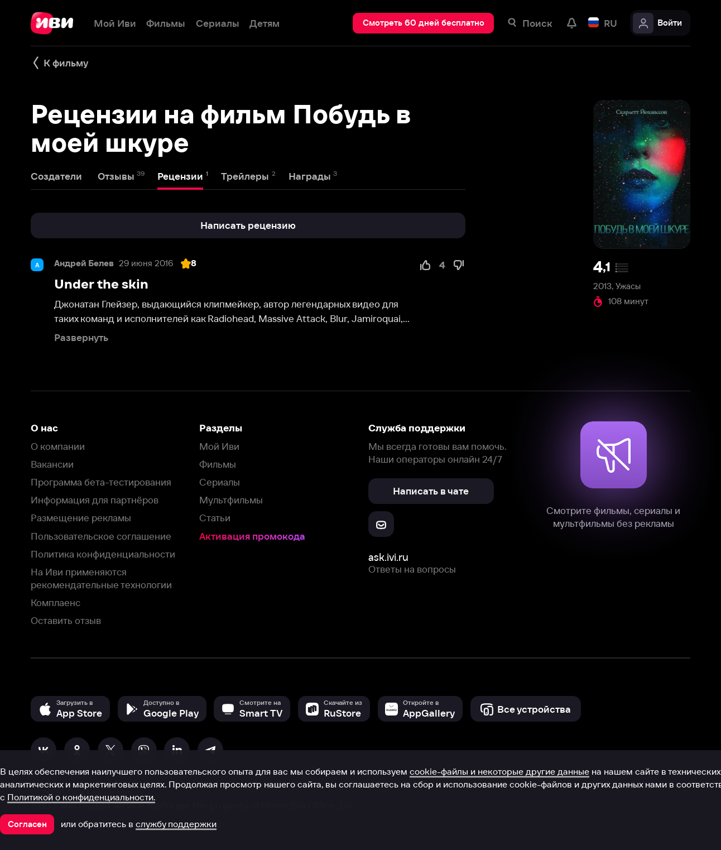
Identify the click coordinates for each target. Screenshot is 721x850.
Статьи (214, 517)
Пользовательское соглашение (101, 536)
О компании (58, 446)
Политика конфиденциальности (103, 554)
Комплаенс (55, 602)
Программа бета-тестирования (101, 482)
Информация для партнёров (94, 499)
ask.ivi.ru (388, 557)
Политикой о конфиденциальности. (81, 797)
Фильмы (217, 464)
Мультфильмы (231, 499)
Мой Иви (219, 446)
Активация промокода (252, 536)
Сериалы (219, 482)
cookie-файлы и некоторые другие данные (499, 771)
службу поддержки (176, 824)
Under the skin (101, 284)
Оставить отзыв (66, 620)
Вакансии (52, 464)
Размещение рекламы (81, 517)
